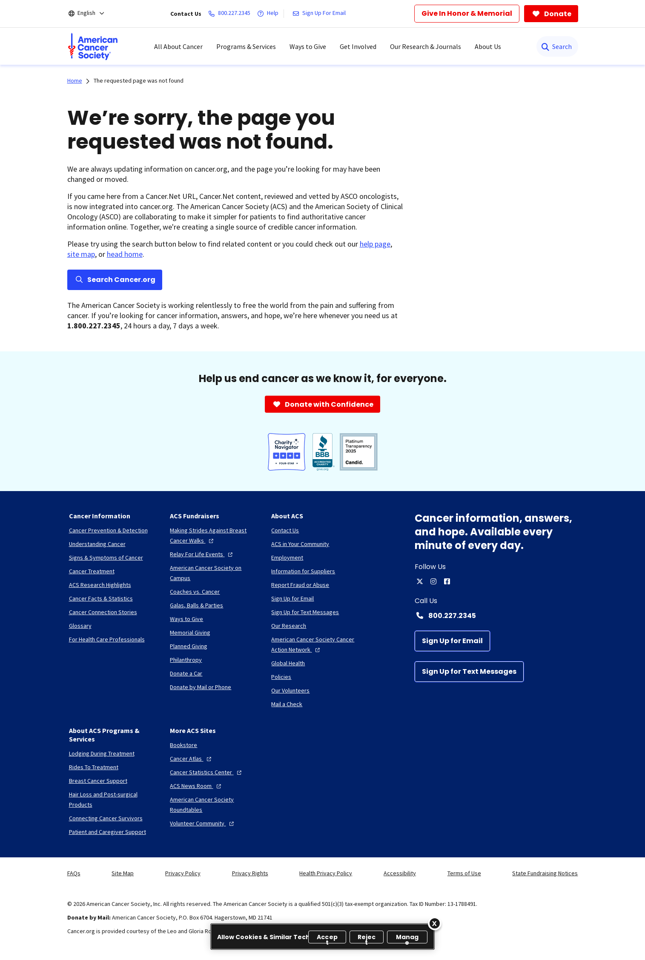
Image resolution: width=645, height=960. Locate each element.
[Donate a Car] (186, 673)
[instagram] (433, 581)
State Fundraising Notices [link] (545, 873)
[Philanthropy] (186, 660)
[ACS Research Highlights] (100, 585)
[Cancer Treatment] (92, 571)
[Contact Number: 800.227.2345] (496, 615)
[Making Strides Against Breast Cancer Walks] (214, 535)
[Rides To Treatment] (93, 767)
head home (125, 254)
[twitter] (420, 581)
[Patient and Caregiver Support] (107, 832)
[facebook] (447, 581)
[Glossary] (80, 626)
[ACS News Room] (196, 786)
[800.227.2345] (230, 14)
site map (81, 254)
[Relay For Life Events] (202, 554)
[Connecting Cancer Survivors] (106, 818)
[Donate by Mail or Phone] (200, 687)
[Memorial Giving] (190, 632)
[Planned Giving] (188, 646)
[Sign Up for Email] (452, 641)
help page (375, 244)
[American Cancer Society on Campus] (214, 573)
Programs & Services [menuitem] (246, 46)
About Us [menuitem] (488, 46)
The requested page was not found (138, 80)
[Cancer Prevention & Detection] (108, 530)
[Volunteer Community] (203, 823)
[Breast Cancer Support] (98, 781)
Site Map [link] (123, 873)
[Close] (434, 923)
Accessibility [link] (400, 873)
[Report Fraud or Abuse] (300, 585)
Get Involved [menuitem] (358, 46)
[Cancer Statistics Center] (207, 772)
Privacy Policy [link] (183, 873)
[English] (92, 14)
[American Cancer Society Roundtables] (214, 804)
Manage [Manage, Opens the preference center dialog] (407, 938)
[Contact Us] (285, 530)
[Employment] (287, 557)
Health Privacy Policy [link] (325, 873)
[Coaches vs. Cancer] (195, 591)
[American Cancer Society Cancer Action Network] (315, 644)
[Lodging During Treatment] (102, 753)
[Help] (269, 14)
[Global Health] (288, 663)
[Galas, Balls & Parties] (196, 605)
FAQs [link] (73, 873)
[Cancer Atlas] (191, 758)
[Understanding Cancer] (97, 544)
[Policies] (281, 677)
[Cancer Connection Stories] (103, 612)
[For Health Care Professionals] (107, 639)
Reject (367, 938)
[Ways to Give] (186, 619)
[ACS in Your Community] (300, 544)
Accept (327, 938)
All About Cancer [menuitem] (178, 46)
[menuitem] (92, 46)
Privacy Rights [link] (250, 873)
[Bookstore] (183, 745)
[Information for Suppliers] (303, 571)
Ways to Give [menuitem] (308, 46)
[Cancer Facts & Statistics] (101, 598)
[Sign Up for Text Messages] (469, 671)
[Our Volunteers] (290, 690)
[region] (322, 936)
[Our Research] (288, 626)
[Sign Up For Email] (321, 14)
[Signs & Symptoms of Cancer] (106, 557)
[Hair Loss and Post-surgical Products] (113, 799)
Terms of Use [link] (464, 873)
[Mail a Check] (286, 704)
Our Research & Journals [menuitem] (425, 46)
